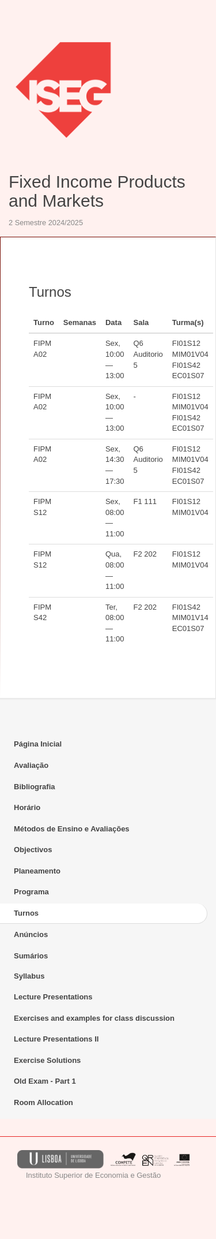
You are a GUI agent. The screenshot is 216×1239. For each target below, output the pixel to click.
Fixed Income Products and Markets (97, 191)
